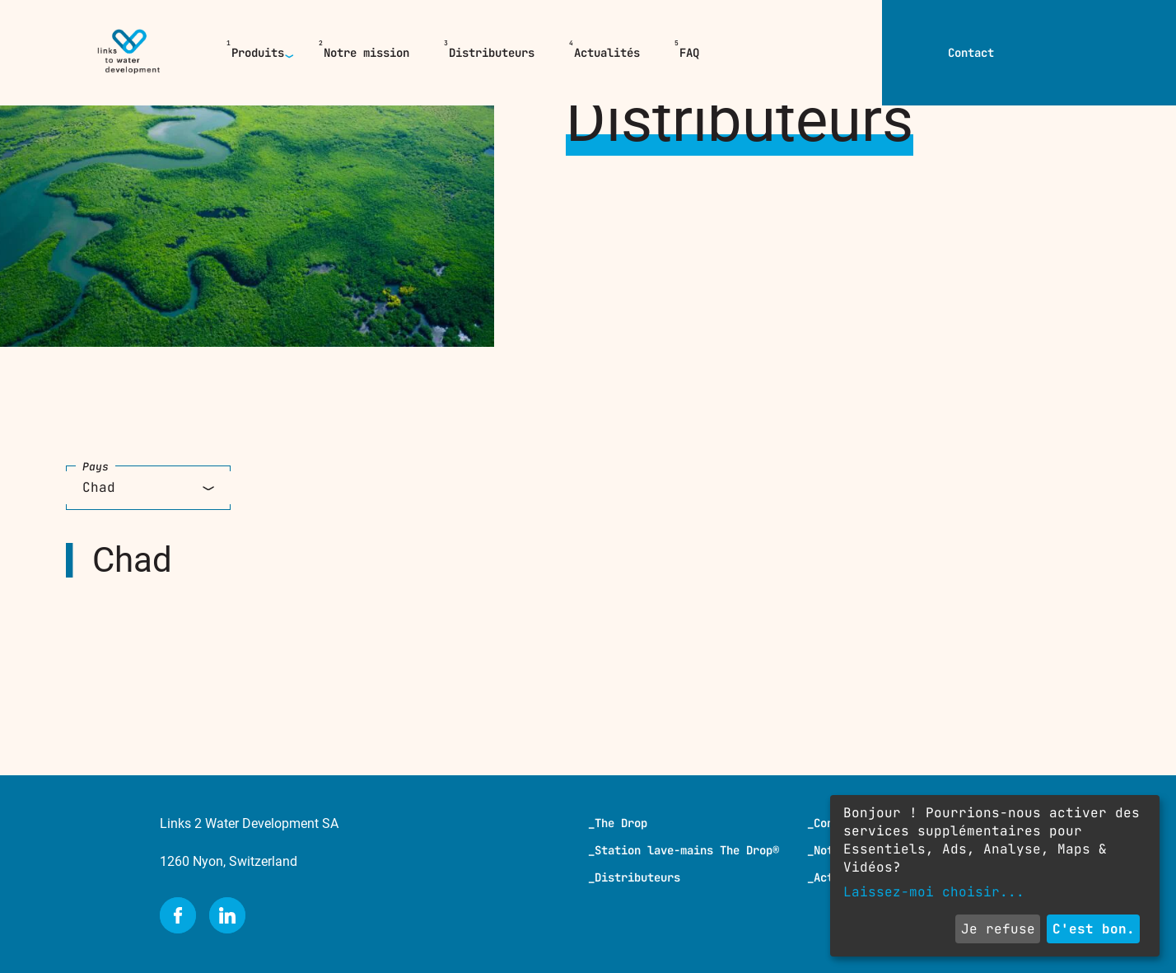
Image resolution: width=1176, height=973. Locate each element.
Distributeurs (491, 52)
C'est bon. (1093, 929)
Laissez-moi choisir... (933, 891)
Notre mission (366, 52)
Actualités (607, 52)
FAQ (689, 52)
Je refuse (998, 929)
